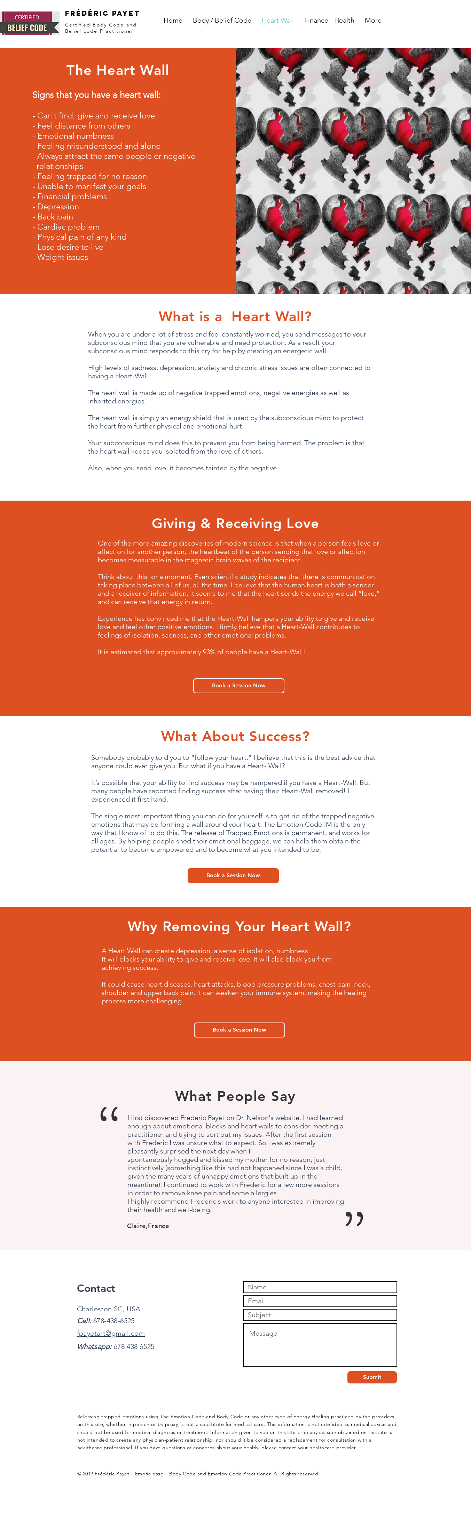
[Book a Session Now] (238, 685)
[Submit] (372, 1377)
